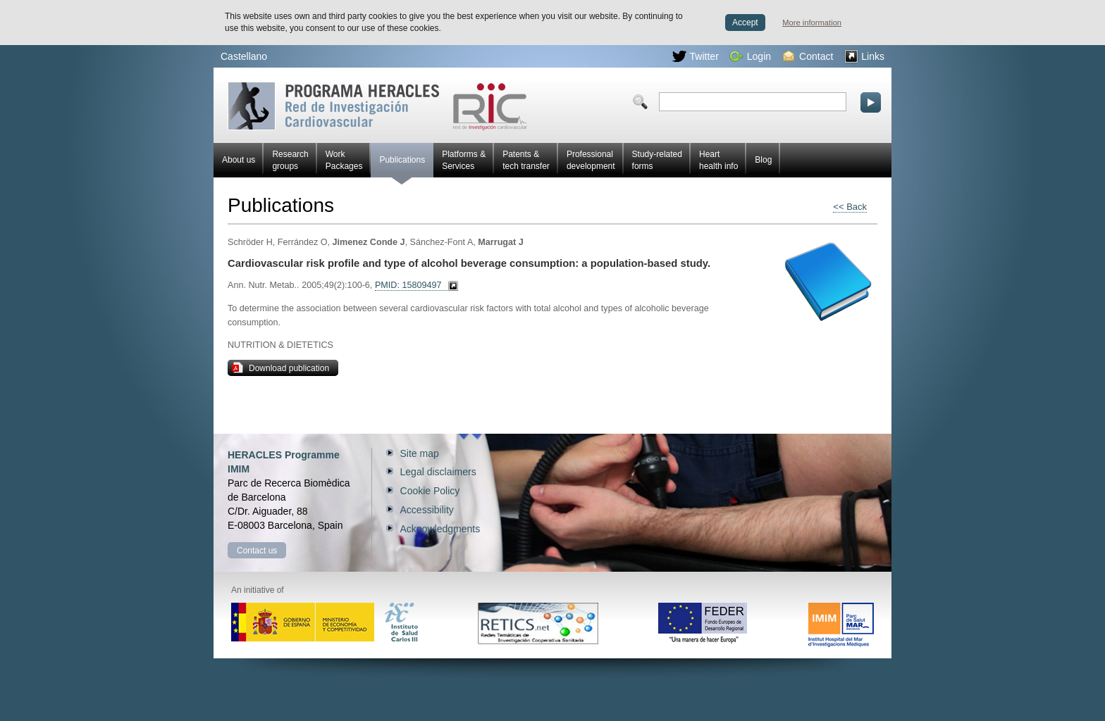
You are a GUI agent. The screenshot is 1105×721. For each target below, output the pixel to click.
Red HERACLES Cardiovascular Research (377, 106)
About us (238, 160)
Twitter (695, 56)
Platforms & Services (464, 160)
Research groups (290, 160)
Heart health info (718, 160)
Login (750, 56)
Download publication (280, 367)
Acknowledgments (440, 528)
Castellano (244, 56)
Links (864, 56)
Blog (763, 160)
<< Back (850, 206)
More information (811, 22)
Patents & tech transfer (526, 160)
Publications (402, 166)
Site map (419, 453)
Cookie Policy (430, 490)
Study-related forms (657, 160)
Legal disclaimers (438, 471)
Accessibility (427, 509)
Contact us (257, 551)
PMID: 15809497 (408, 285)
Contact (808, 56)
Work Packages (344, 160)
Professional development (591, 160)
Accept (745, 22)
